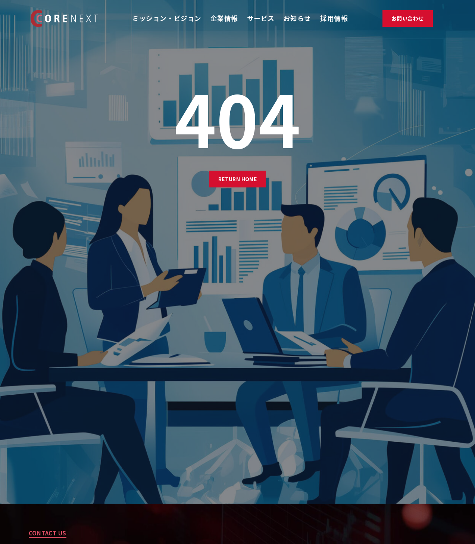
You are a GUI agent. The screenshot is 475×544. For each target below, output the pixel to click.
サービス (261, 18)
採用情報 (334, 18)
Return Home (237, 179)
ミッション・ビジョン (166, 18)
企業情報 (224, 18)
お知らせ (297, 18)
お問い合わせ (407, 18)
